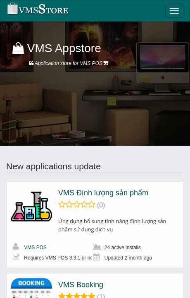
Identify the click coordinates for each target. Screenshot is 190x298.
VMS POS (35, 247)
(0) (101, 205)
